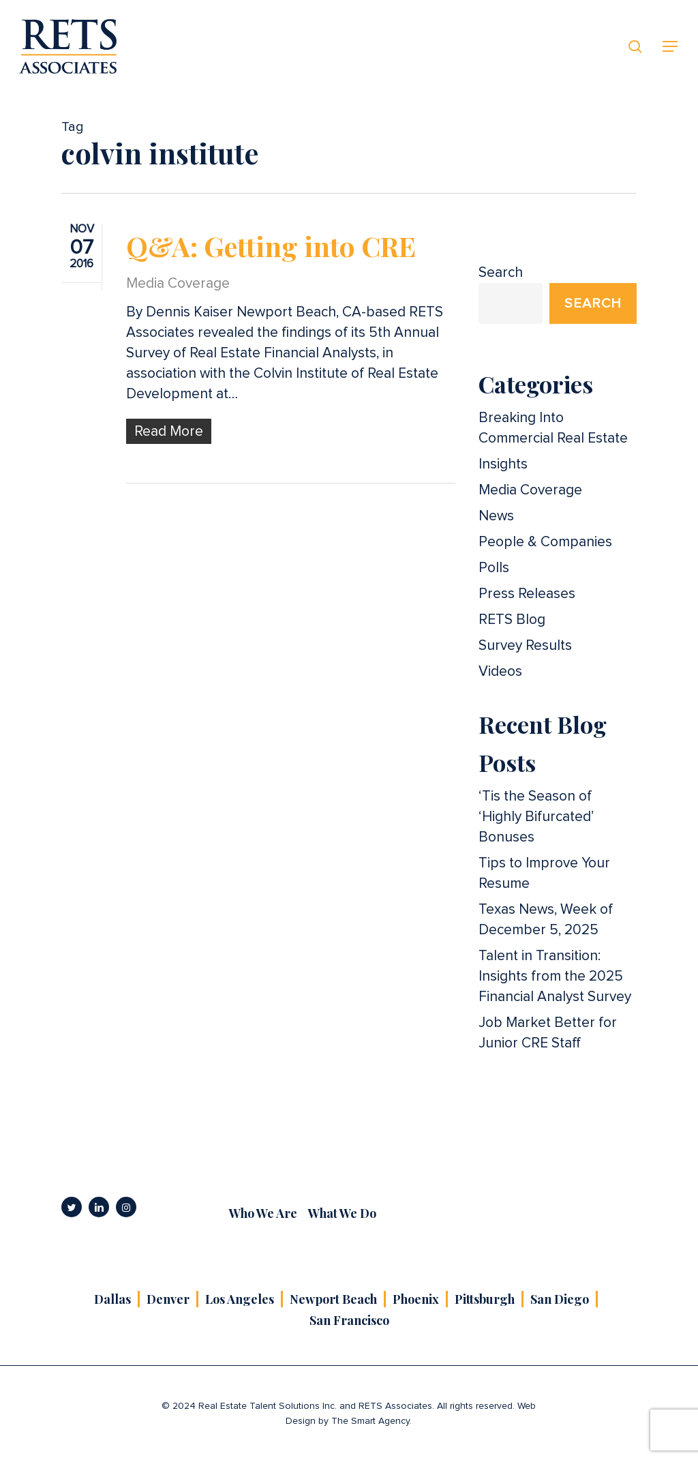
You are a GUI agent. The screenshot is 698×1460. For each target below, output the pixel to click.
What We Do (342, 1213)
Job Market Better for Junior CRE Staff (548, 1032)
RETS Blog (512, 619)
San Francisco (349, 1320)
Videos (500, 671)
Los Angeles (239, 1299)
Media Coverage (178, 283)
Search (501, 272)
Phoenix (416, 1299)
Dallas (112, 1299)
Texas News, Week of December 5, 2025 (546, 919)
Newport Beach (333, 1299)
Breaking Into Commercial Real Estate (553, 428)
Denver (168, 1299)
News (496, 516)
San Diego (559, 1299)
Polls (494, 568)
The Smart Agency (370, 1421)
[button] (671, 47)
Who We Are (263, 1213)
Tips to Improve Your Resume (544, 873)
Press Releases (527, 593)
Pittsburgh (485, 1299)
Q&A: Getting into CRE (271, 246)
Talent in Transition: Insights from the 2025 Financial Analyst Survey (555, 976)
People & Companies (545, 542)
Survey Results (525, 645)
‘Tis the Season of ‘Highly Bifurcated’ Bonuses (536, 816)
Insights (503, 464)
